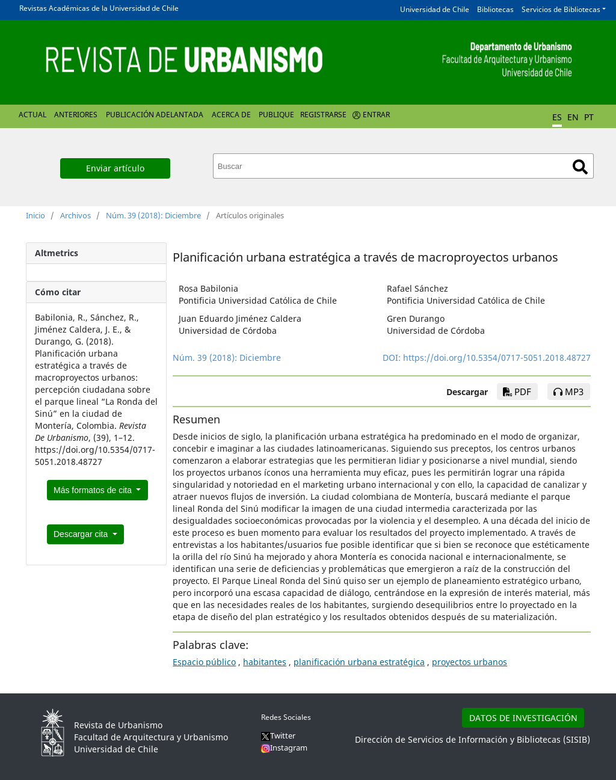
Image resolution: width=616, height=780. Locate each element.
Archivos (75, 215)
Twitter (278, 735)
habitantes (264, 662)
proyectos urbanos (469, 662)
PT (589, 117)
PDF (517, 391)
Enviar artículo (115, 168)
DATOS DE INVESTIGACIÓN (523, 717)
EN (573, 117)
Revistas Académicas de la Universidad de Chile (99, 8)
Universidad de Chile (434, 9)
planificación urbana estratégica (359, 662)
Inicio (35, 215)
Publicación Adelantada (154, 114)
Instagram (284, 747)
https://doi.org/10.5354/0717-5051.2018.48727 (497, 357)
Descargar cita (82, 534)
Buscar (580, 166)
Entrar (376, 114)
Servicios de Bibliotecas (561, 9)
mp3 (568, 391)
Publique (276, 114)
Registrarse (323, 114)
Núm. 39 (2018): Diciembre (153, 215)
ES (557, 117)
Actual (32, 114)
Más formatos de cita (94, 490)
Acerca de (231, 114)
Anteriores (75, 114)
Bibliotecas (495, 9)
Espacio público (204, 662)
